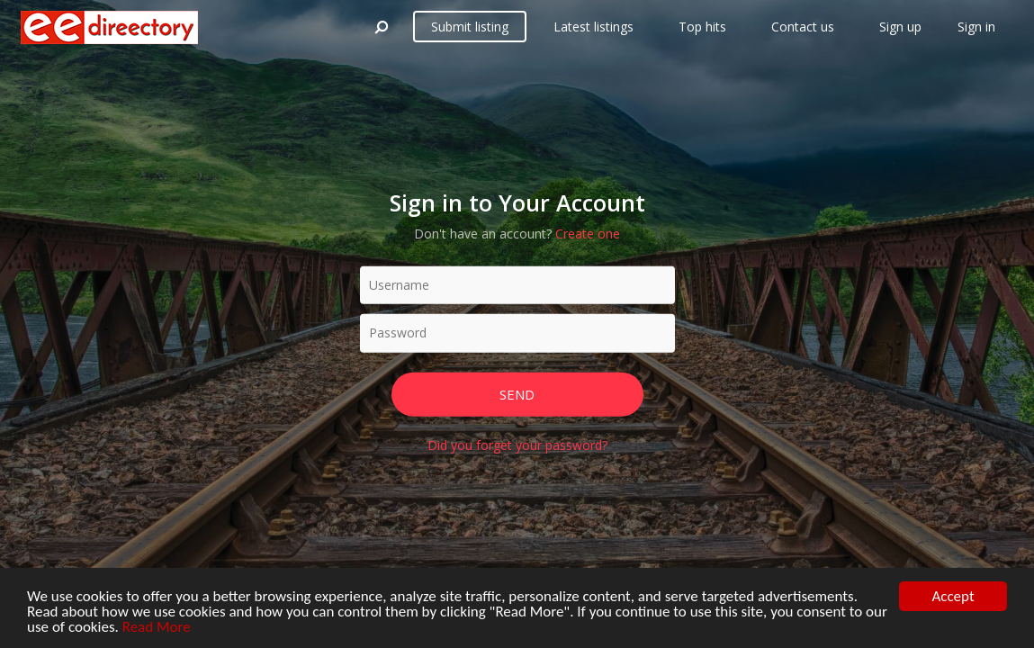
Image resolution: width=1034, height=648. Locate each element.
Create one (587, 232)
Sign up (900, 26)
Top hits (702, 26)
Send (517, 393)
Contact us (802, 26)
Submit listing (469, 26)
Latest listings (593, 26)
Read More (156, 627)
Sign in (976, 26)
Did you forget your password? (517, 445)
